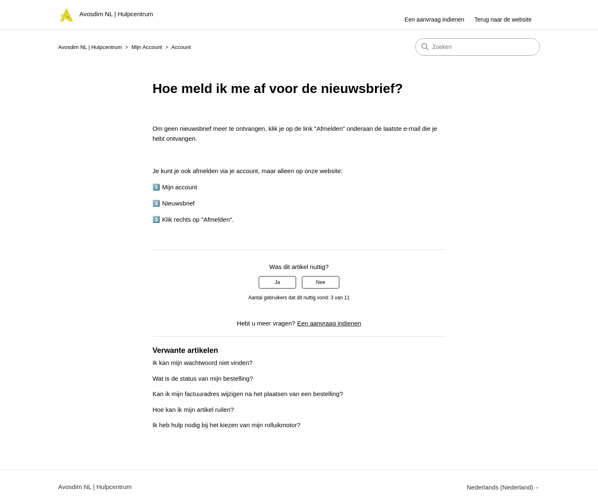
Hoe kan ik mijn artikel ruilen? (193, 409)
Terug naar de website (503, 19)
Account (181, 47)
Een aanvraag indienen (434, 19)
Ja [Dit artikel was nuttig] (277, 282)
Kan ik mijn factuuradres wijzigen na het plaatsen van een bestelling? (247, 393)
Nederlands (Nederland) (503, 487)
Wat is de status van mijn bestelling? (202, 378)
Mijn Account (147, 47)
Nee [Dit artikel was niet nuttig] (320, 282)
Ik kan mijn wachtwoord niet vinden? (202, 362)
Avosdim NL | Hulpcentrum (90, 47)
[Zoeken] (477, 47)
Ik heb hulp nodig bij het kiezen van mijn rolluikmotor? (226, 424)
